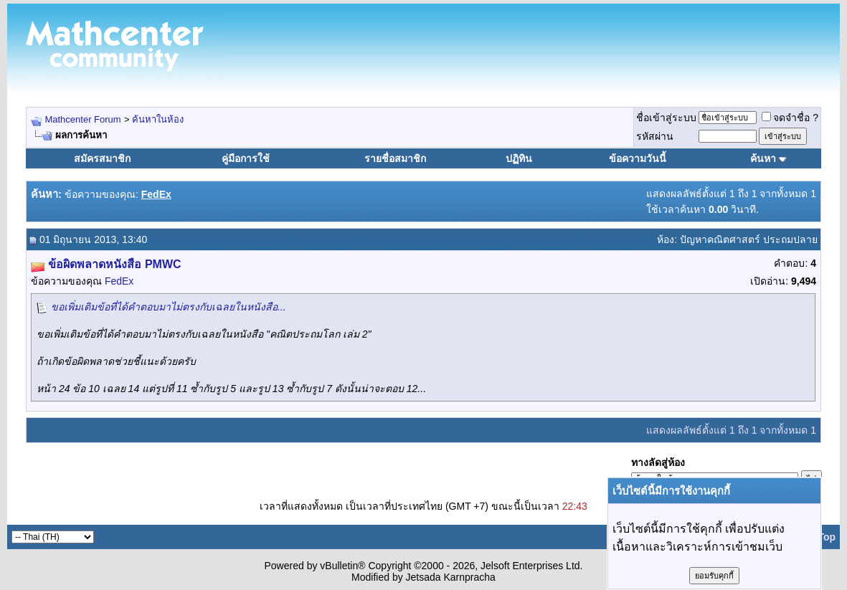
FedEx (119, 281)
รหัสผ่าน (654, 136)
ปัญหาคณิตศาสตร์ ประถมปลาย (749, 239)
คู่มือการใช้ (246, 158)
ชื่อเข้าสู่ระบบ (666, 117)
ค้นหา (763, 158)
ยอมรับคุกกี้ (714, 575)
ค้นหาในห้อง (158, 119)
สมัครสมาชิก (102, 158)
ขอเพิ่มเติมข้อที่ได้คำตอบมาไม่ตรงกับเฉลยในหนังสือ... (168, 307)
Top (827, 537)
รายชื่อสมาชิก (395, 158)
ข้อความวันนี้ (637, 158)
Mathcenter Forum (82, 119)
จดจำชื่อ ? (790, 117)
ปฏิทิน (519, 158)
